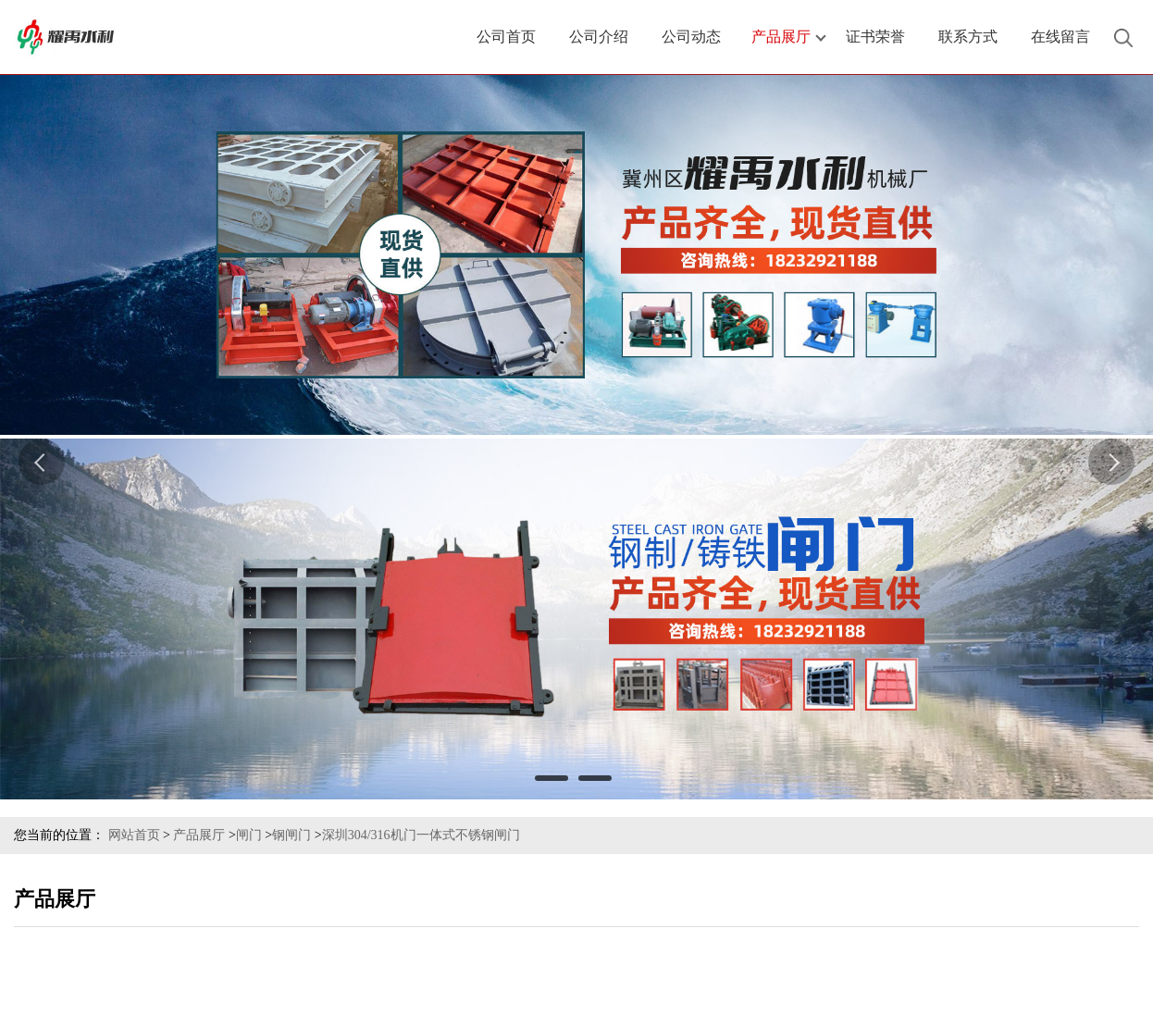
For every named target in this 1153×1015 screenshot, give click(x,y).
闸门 (249, 835)
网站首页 (134, 835)
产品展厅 (199, 835)
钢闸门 (291, 835)
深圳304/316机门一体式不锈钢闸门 (421, 835)
